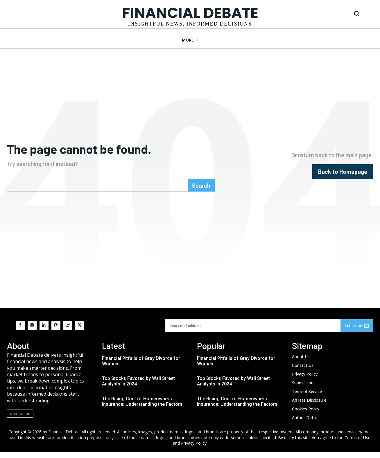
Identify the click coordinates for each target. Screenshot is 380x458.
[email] (252, 331)
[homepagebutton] (342, 174)
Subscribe (357, 332)
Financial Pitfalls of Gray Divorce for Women (141, 367)
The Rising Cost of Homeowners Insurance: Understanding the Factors (142, 407)
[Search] (201, 191)
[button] (356, 13)
